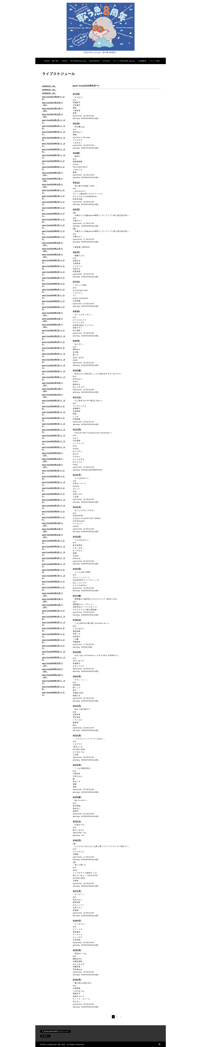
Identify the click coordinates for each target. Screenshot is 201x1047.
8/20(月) (77, 676)
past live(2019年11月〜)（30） (52, 250)
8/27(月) (77, 891)
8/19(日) (77, 652)
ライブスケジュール (78, 61)
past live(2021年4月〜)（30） (53, 349)
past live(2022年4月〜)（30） (53, 419)
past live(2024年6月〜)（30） (53, 571)
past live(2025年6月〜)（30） (53, 641)
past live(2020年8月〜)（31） (53, 302)
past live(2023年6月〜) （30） (53, 501)
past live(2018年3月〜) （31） (53, 133)
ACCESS (106, 61)
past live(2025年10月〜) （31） (52, 664)
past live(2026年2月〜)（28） (53, 688)
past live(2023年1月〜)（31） (53, 472)
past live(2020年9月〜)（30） (53, 308)
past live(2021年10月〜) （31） (52, 384)
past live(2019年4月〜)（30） (53, 209)
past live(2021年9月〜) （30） (53, 378)
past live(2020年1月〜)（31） (53, 261)
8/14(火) (77, 507)
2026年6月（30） (49, 93)
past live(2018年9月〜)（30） (53, 168)
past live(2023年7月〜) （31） (53, 507)
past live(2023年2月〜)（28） (53, 477)
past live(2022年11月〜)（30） (52, 460)
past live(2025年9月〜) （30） (53, 659)
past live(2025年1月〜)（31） (53, 612)
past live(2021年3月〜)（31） (53, 343)
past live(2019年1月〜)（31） (53, 191)
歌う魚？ (55, 61)
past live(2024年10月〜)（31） (52, 594)
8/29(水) (77, 950)
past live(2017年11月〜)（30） (52, 110)
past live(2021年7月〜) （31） (53, 367)
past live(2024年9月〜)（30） (53, 588)
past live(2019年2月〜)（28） (53, 197)
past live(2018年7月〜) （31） (53, 156)
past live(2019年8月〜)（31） (53, 232)
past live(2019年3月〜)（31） (53, 203)
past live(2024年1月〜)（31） (53, 542)
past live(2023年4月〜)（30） (53, 489)
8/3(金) (76, 153)
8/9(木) (76, 341)
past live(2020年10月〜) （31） (52, 314)
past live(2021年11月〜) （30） (52, 390)
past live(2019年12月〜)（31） (52, 256)
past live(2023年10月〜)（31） (52, 524)
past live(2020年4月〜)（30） (53, 279)
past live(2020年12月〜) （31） (52, 326)
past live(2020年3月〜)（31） (53, 273)
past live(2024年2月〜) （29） (53, 548)
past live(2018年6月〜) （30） (53, 150)
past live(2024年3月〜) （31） (53, 553)
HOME (47, 61)
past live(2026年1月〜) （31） (53, 682)
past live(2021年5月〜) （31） (53, 355)
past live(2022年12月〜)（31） (52, 466)
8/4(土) (76, 182)
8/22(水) (77, 735)
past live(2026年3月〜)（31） (53, 694)
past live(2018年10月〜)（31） (52, 174)
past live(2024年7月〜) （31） (53, 577)
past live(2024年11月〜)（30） (52, 600)
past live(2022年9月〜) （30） (53, 448)
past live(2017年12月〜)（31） (52, 115)
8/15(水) (77, 536)
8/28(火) (77, 920)
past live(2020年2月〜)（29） (53, 267)
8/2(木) (76, 123)
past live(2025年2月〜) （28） (53, 618)
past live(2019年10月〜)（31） (52, 244)
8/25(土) (77, 821)
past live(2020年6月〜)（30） (53, 291)
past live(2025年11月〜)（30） (52, 670)
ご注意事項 (141, 61)
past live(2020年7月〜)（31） (53, 296)
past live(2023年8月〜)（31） (53, 513)
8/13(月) (77, 475)
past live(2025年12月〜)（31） (52, 676)
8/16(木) (77, 569)
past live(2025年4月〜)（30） (53, 629)
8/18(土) (77, 620)
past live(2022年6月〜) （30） (53, 431)
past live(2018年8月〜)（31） (53, 162)
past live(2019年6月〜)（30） (53, 221)
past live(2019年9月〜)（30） (53, 238)
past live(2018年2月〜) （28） (53, 127)
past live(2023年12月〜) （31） (52, 536)
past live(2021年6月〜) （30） (53, 361)
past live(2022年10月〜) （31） (52, 454)
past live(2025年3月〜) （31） (53, 623)
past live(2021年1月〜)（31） (53, 331)
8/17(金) (77, 595)
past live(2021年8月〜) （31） (53, 372)
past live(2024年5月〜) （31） (53, 565)
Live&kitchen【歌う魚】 (56, 1045)
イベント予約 (154, 61)
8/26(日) (77, 840)
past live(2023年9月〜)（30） (53, 518)
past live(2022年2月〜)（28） (53, 407)
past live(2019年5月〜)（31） (53, 215)
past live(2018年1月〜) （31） (53, 121)
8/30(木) (77, 979)
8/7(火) (76, 281)
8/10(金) (77, 370)
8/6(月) (76, 252)
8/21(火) (77, 706)
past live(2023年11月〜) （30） (52, 530)
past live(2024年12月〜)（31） (52, 606)
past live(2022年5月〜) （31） (53, 425)
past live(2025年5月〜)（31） (53, 635)
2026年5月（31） (49, 90)
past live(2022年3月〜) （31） (53, 413)
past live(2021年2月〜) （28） (53, 337)
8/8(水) (76, 311)
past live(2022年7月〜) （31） (53, 437)
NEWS (65, 61)
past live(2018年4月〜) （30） (53, 139)
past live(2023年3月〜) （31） (53, 483)
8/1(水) (76, 94)
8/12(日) (77, 429)
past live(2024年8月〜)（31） (53, 583)
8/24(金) (77, 797)
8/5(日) (76, 209)
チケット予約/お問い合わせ (124, 61)
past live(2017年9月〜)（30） (53, 98)
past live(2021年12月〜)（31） (52, 396)
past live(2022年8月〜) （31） (53, 442)
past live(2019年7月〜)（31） (53, 226)
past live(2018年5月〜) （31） (53, 145)
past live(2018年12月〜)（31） (52, 185)
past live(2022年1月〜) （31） (53, 402)
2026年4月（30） (49, 86)
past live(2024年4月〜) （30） (53, 559)
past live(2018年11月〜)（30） (52, 180)
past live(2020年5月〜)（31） (53, 285)
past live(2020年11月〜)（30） (52, 320)
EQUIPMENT (94, 61)
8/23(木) (77, 765)
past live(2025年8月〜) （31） (53, 653)
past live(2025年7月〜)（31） (53, 647)
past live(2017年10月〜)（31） (52, 104)
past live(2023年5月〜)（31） (53, 495)
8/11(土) (77, 397)
